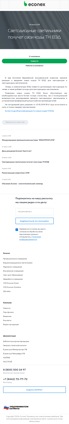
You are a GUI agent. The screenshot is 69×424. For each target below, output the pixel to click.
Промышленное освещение (15, 259)
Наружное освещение (12, 267)
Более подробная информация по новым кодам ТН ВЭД (29, 111)
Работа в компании (34, 66)
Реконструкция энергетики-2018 (15, 173)
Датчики (7, 291)
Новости (35, 61)
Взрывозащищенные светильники (17, 263)
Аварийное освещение (13, 279)
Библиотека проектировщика (16, 341)
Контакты (7, 320)
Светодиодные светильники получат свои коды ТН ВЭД (25, 162)
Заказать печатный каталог (15, 346)
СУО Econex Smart (11, 283)
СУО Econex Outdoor (12, 287)
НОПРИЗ (6, 358)
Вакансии (7, 316)
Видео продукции (11, 325)
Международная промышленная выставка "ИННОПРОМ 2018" (28, 140)
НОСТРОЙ (7, 362)
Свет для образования (13, 275)
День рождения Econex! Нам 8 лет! (16, 151)
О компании (34, 56)
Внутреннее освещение (13, 271)
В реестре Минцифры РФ (14, 354)
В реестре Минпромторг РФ (15, 350)
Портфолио (8, 312)
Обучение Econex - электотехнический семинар (22, 184)
